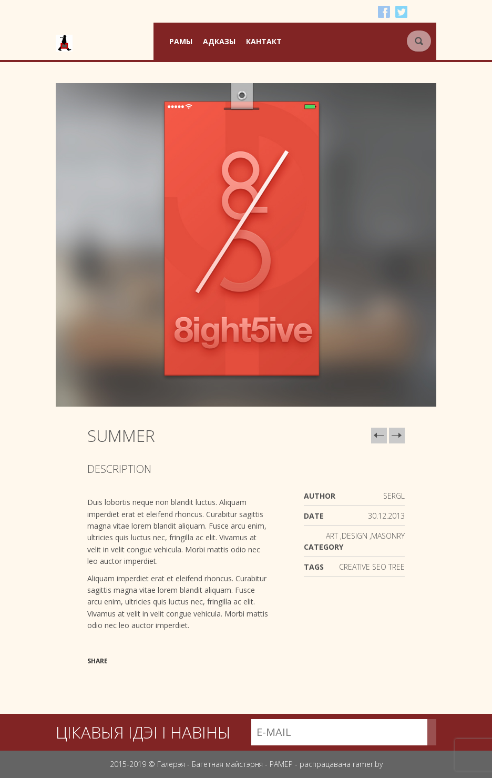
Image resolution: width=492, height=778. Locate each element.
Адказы (219, 41)
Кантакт (264, 41)
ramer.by (368, 764)
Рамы (180, 41)
